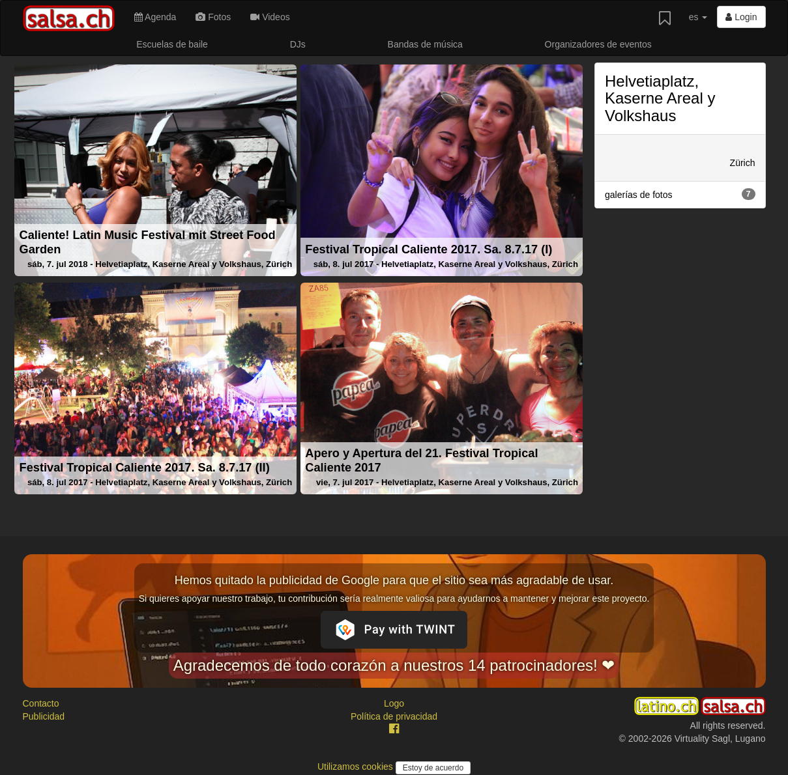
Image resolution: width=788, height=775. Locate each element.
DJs (298, 44)
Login (741, 17)
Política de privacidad (394, 716)
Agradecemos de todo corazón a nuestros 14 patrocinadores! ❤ (394, 665)
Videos (269, 17)
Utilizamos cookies (356, 766)
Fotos (213, 17)
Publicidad (44, 716)
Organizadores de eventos (598, 44)
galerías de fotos (680, 194)
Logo (394, 703)
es (698, 17)
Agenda (155, 17)
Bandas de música (425, 44)
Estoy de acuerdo (433, 767)
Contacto (41, 703)
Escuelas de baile (172, 44)
